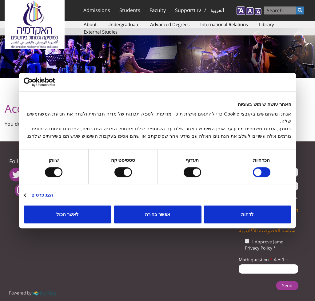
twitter (16, 174)
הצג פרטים (42, 194)
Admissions (96, 10)
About (90, 24)
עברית (195, 10)
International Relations (224, 24)
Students (129, 10)
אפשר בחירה (157, 214)
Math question (256, 259)
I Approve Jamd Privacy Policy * (261, 245)
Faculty (158, 10)
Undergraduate (123, 24)
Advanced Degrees (169, 24)
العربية (217, 10)
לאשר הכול (67, 214)
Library (266, 24)
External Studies (101, 32)
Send (287, 285)
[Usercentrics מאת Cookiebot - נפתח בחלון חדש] (51, 82)
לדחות (247, 214)
